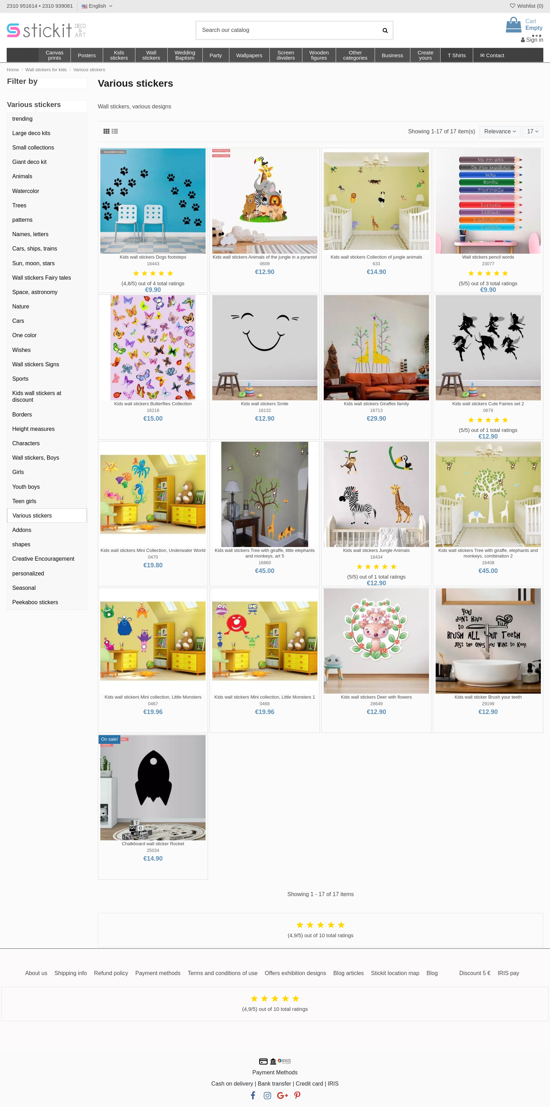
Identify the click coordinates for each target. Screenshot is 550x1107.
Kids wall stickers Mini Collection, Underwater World (153, 550)
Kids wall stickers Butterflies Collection (153, 403)
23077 (488, 263)
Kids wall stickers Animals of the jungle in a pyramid (265, 257)
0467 (153, 703)
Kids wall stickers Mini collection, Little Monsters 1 (264, 697)
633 (376, 263)
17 (532, 131)
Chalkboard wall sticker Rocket (153, 843)
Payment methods (158, 973)
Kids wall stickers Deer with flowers (376, 697)
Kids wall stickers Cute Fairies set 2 (488, 403)
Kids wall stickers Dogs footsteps (153, 257)
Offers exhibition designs (295, 973)
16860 (265, 562)
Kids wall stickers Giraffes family (376, 403)
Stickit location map (395, 973)
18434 (376, 557)
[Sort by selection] (500, 131)
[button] (355, 55)
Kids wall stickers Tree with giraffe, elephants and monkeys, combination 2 (488, 553)
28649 (376, 703)
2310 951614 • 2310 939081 (40, 6)
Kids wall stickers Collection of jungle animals (376, 257)
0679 (488, 410)
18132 (265, 410)
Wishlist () (526, 6)
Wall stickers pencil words (488, 257)
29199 (488, 703)
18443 (153, 263)
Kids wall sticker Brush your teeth (488, 697)
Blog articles (348, 973)
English (98, 6)
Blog (432, 973)
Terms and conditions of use (222, 973)
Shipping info (70, 973)
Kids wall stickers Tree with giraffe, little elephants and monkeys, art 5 (265, 553)
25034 (153, 850)
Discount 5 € (474, 973)
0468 (264, 703)
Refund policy (111, 973)
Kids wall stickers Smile (264, 403)
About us (36, 973)
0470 (153, 557)
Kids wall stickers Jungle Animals (376, 550)
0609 (264, 263)
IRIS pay (508, 973)
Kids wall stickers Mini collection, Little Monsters (153, 697)
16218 (153, 410)
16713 (376, 410)
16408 (488, 562)
